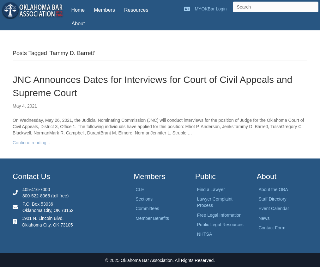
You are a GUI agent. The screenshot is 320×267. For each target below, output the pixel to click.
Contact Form (271, 227)
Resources (136, 10)
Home (78, 10)
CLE (140, 189)
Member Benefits (152, 218)
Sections (144, 199)
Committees (147, 208)
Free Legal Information (219, 215)
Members (104, 10)
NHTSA (204, 234)
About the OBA (273, 189)
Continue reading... (31, 142)
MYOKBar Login (210, 8)
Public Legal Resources (220, 224)
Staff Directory (272, 199)
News (263, 218)
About (78, 23)
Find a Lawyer (211, 189)
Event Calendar (273, 208)
